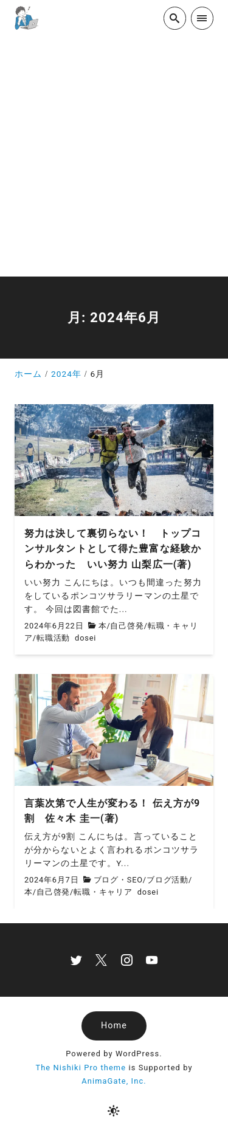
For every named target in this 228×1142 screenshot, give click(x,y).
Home (114, 1025)
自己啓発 (126, 625)
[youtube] (151, 960)
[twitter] (76, 960)
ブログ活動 (167, 879)
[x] (101, 960)
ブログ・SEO (118, 879)
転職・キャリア (103, 891)
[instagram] (127, 960)
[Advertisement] (114, 156)
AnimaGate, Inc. (113, 1080)
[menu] (202, 18)
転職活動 (53, 637)
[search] (175, 18)
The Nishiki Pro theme (80, 1067)
